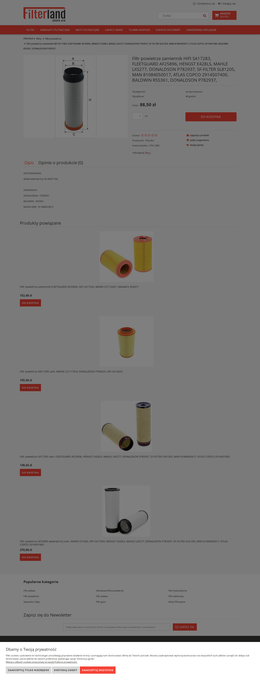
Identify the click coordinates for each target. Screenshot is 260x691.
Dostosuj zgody (65, 670)
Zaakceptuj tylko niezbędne (28, 670)
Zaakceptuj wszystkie (97, 670)
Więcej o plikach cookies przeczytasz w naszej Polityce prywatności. (41, 662)
